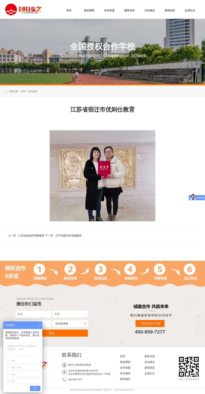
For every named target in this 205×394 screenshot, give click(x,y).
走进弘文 (190, 10)
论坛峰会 (149, 10)
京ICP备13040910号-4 (124, 390)
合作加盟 (109, 10)
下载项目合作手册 (150, 323)
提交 (52, 333)
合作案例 (32, 91)
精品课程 (89, 10)
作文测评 (125, 373)
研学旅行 (125, 379)
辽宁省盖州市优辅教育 (69, 235)
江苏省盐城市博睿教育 (32, 235)
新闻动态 (170, 10)
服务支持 (129, 10)
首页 (69, 10)
